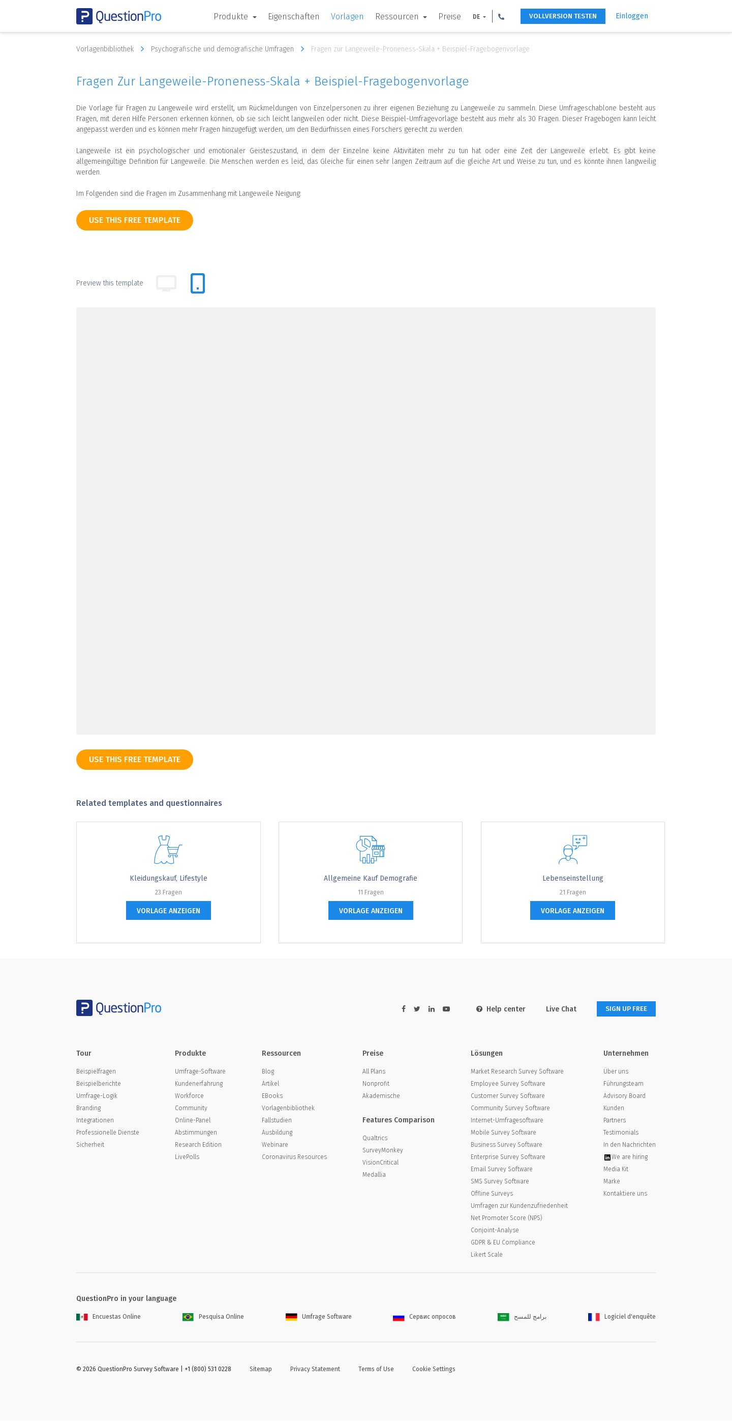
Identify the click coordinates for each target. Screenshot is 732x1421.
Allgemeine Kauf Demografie (370, 878)
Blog (268, 1072)
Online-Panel (192, 1120)
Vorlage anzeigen (168, 911)
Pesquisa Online (213, 1317)
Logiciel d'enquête (622, 1317)
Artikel (270, 1084)
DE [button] (471, 16)
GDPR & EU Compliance (503, 1242)
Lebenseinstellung (572, 878)
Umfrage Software (319, 1317)
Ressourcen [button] (392, 16)
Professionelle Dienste (107, 1133)
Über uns (615, 1072)
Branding (88, 1108)
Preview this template (109, 283)
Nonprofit (375, 1084)
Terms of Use (376, 1369)
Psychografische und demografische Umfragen (230, 48)
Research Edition (198, 1145)
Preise (443, 16)
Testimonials (620, 1133)
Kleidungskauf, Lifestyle (168, 878)
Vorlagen (341, 16)
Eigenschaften (288, 16)
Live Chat (556, 1009)
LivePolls (187, 1157)
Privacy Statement (315, 1369)
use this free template (134, 220)
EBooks (272, 1096)
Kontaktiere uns (625, 1194)
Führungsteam (623, 1084)
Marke (611, 1181)
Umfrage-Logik (96, 1096)
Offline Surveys (492, 1194)
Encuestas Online (108, 1317)
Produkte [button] (226, 16)
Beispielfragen (96, 1072)
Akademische (381, 1096)
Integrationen (95, 1120)
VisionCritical (380, 1163)
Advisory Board (624, 1096)
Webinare (275, 1145)
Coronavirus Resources (294, 1157)
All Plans (373, 1072)
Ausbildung (277, 1133)
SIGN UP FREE (624, 1009)
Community (191, 1108)
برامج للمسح (522, 1317)
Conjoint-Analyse (495, 1230)
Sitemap (261, 1369)
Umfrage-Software (200, 1072)
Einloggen (632, 16)
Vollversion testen (559, 16)
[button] (495, 16)
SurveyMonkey (382, 1150)
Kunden (613, 1108)
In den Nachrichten (629, 1145)
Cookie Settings (433, 1369)
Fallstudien (277, 1120)
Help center (496, 1009)
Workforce (189, 1096)
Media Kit (615, 1169)
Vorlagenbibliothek (112, 48)
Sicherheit (90, 1145)
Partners (614, 1120)
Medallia (374, 1175)
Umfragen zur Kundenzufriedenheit (519, 1206)
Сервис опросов (424, 1317)
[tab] (198, 283)
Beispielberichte (98, 1084)
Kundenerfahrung (199, 1084)
